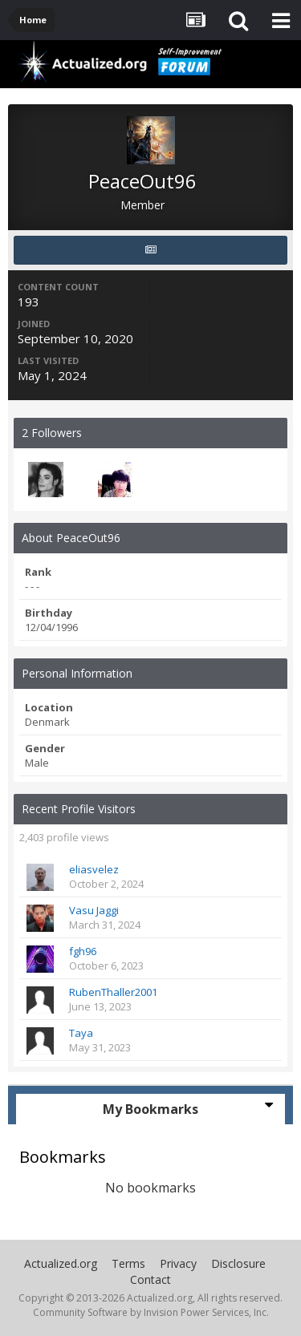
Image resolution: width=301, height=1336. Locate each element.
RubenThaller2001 (113, 992)
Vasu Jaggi (94, 910)
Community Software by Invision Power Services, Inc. (151, 1312)
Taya (81, 1033)
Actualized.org (60, 1263)
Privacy (178, 1263)
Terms (128, 1263)
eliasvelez (94, 869)
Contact (150, 1279)
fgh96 (82, 951)
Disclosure (238, 1263)
